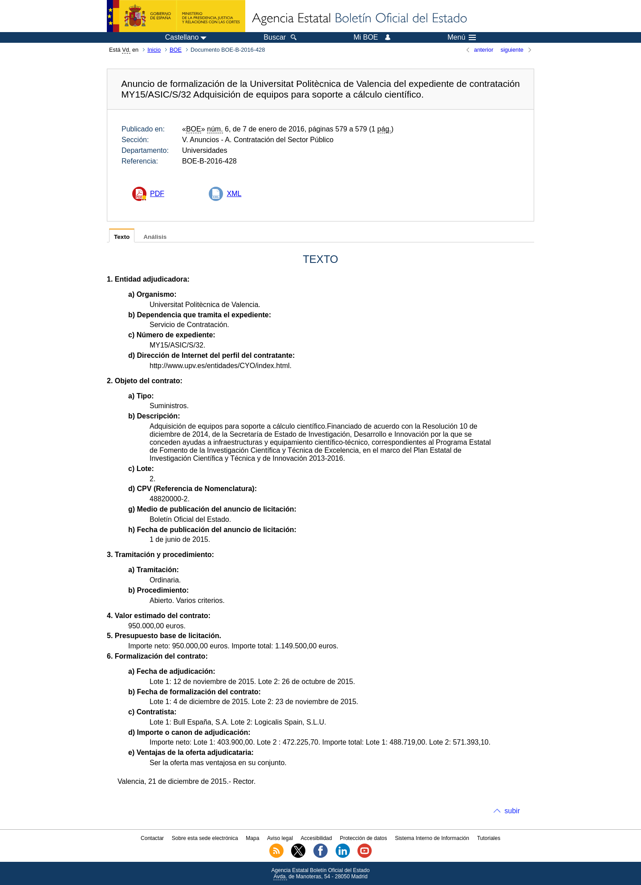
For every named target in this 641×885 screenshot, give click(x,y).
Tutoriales (488, 838)
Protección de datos (363, 838)
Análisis (154, 237)
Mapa (252, 838)
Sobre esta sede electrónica (205, 838)
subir (512, 811)
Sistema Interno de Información (432, 838)
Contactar (152, 838)
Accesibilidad (316, 838)
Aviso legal (280, 838)
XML (234, 193)
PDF (157, 193)
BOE (176, 49)
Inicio (154, 49)
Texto (122, 237)
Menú (461, 37)
